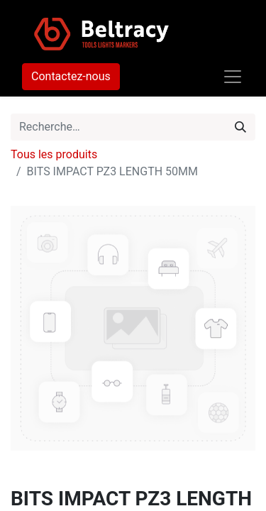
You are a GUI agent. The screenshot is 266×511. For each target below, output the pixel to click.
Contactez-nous (71, 76)
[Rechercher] (240, 127)
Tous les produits (54, 154)
